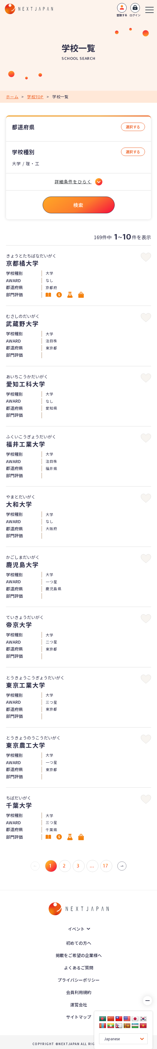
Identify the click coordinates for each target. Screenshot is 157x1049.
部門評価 (14, 294)
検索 (78, 205)
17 (105, 866)
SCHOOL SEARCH (78, 58)
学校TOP (35, 96)
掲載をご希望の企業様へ (79, 955)
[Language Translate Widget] (123, 1038)
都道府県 (23, 127)
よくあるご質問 (78, 968)
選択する (133, 126)
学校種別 (23, 152)
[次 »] (121, 866)
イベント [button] (76, 929)
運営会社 (78, 1005)
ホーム (12, 96)
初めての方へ (78, 943)
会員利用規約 (78, 992)
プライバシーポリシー (79, 980)
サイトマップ (78, 1017)
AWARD (13, 280)
